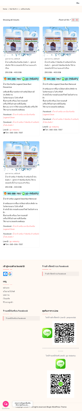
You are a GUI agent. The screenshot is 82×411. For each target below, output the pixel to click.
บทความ (6, 295)
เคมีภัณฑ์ (17, 59)
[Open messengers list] (6, 404)
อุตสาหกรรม (9, 59)
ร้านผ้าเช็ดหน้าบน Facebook (55, 266)
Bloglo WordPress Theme (57, 407)
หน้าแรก (6, 288)
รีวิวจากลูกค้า (8, 302)
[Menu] (77, 3)
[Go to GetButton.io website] (6, 408)
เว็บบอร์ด (6, 299)
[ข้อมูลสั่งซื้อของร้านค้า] (65, 19)
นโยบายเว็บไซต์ (9, 291)
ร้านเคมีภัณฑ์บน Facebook (15, 311)
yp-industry (14, 130)
